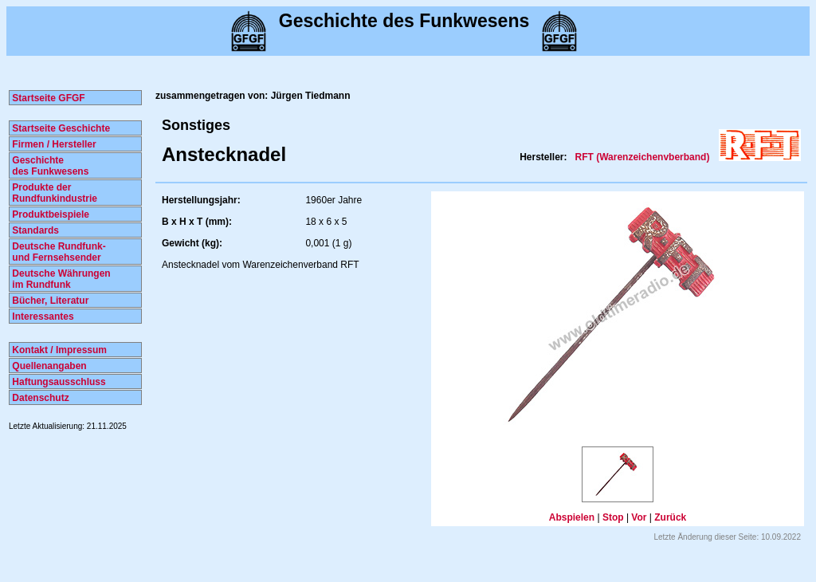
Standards (34, 230)
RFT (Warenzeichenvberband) (642, 157)
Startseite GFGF (47, 98)
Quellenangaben (48, 366)
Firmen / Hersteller (53, 144)
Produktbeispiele (49, 214)
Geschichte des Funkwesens (49, 166)
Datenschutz (39, 397)
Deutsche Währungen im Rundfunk (60, 279)
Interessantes (42, 316)
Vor (638, 517)
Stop (613, 517)
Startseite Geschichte (60, 128)
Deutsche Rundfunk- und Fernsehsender (58, 252)
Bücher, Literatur (49, 300)
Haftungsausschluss (58, 381)
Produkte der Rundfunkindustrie (53, 193)
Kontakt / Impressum (58, 350)
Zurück (670, 517)
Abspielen (571, 517)
